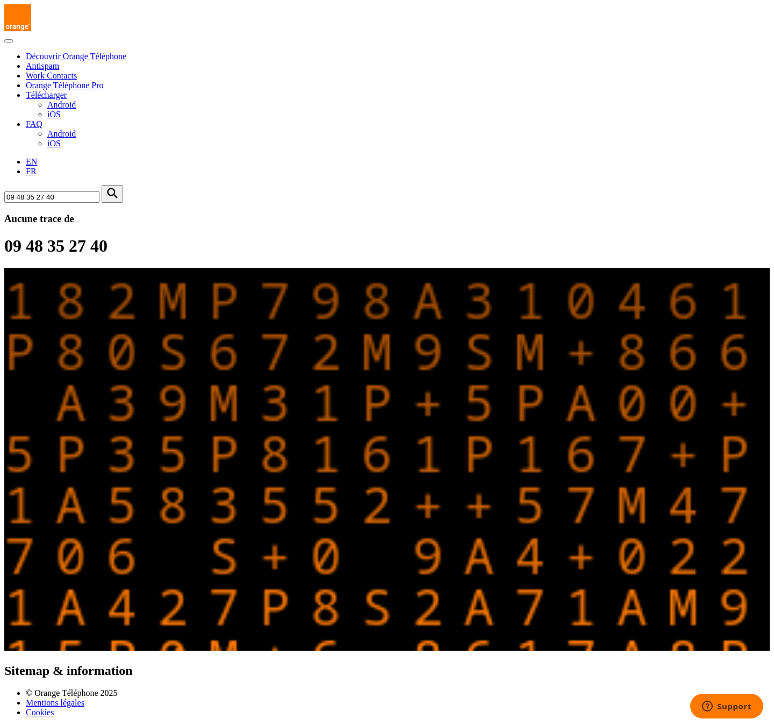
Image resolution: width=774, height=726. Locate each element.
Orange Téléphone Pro (65, 85)
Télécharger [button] (46, 94)
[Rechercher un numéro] (51, 197)
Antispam (42, 65)
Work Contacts (51, 75)
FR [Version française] (31, 171)
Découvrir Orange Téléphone (76, 56)
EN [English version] (31, 161)
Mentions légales (55, 702)
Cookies (40, 712)
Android (61, 104)
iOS (54, 114)
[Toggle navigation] (8, 40)
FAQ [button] (34, 124)
